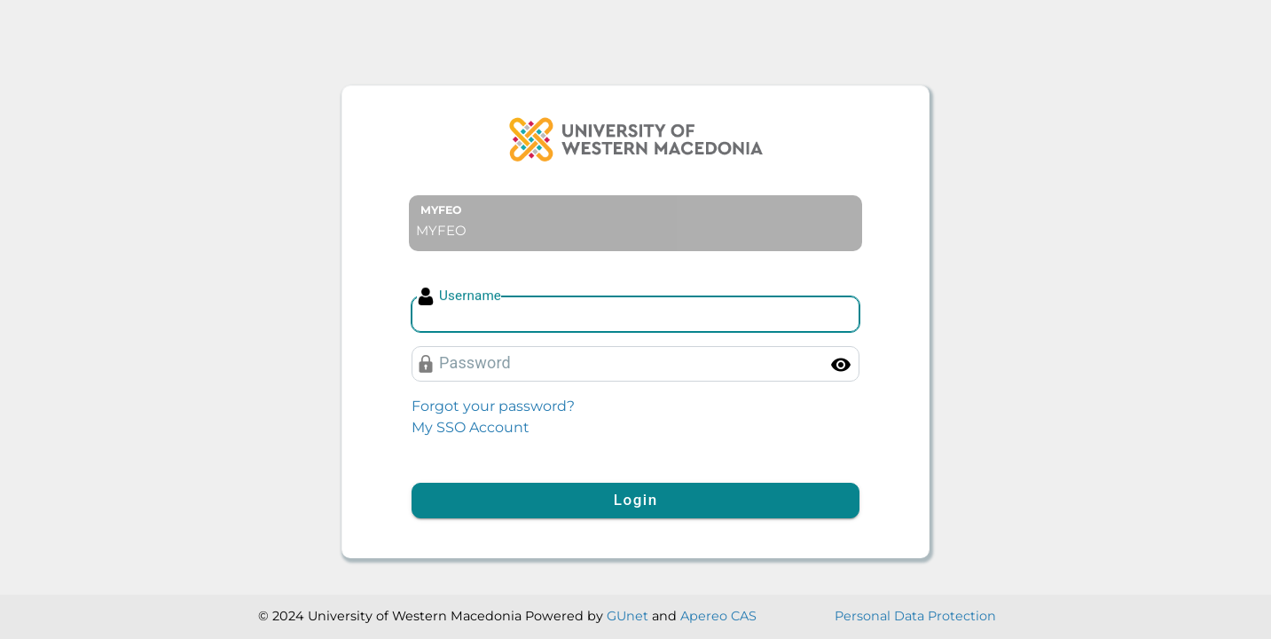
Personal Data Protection (915, 616)
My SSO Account (471, 427)
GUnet (627, 616)
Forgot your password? (493, 406)
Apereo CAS (718, 616)
